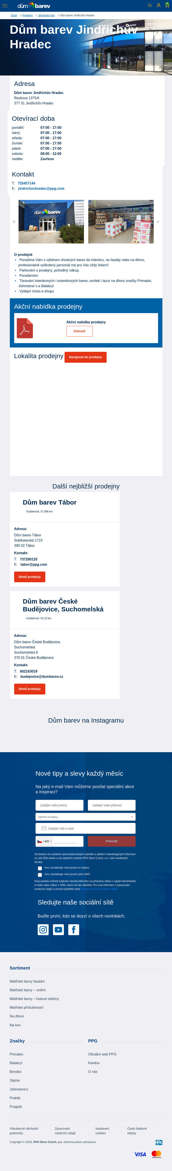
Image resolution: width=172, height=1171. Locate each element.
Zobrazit (79, 331)
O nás (93, 1072)
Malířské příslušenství (27, 1007)
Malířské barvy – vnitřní (28, 990)
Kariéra (94, 1063)
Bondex (16, 1072)
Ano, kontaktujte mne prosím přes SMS (67, 874)
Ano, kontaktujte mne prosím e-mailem (66, 867)
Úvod (14, 15)
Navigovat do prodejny (85, 357)
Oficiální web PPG (102, 1054)
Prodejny (27, 15)
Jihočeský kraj (46, 15)
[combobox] (44, 841)
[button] (26, 221)
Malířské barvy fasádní (27, 981)
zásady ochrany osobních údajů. (99, 889)
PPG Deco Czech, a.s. (48, 1142)
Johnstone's (19, 1089)
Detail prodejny (30, 577)
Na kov (15, 1025)
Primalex (16, 1054)
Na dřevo (17, 1016)
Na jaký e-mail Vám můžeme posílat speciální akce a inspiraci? (85, 789)
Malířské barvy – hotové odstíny (34, 999)
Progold (16, 1107)
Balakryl (16, 1063)
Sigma (15, 1080)
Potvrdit (112, 841)
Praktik (15, 1098)
